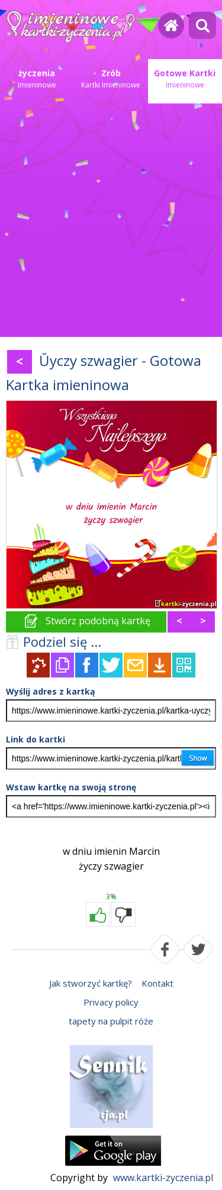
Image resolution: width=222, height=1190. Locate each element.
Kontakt (157, 983)
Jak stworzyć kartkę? (90, 983)
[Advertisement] (111, 220)
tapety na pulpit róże (111, 1021)
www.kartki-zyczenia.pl (163, 1177)
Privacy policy (111, 1002)
